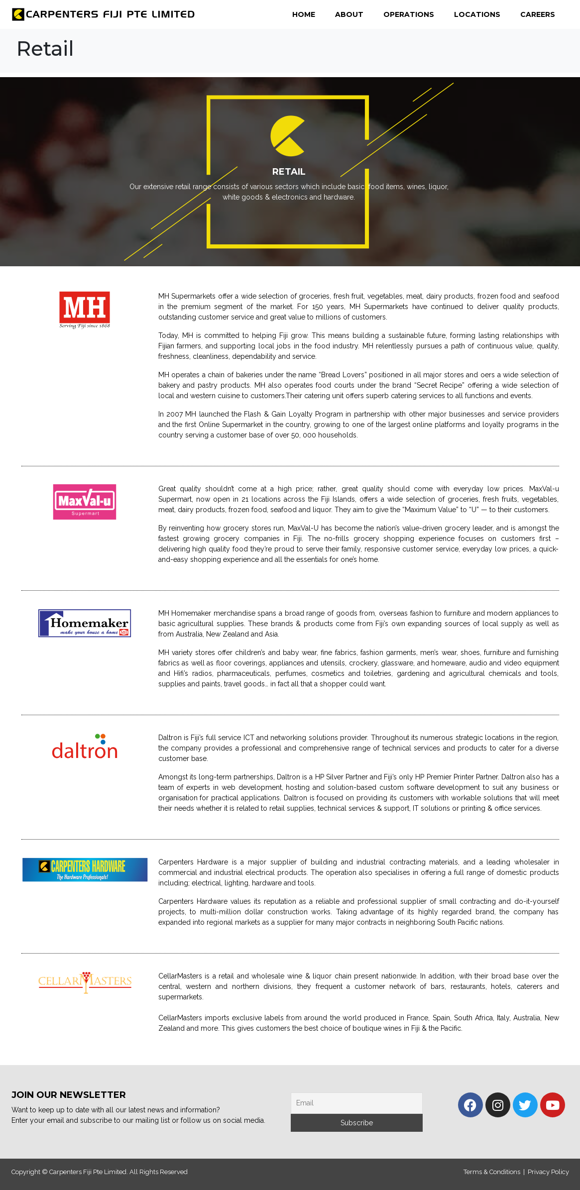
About (349, 14)
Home (303, 14)
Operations (408, 14)
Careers (537, 14)
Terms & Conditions (492, 1172)
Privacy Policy (548, 1172)
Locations (477, 14)
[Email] (357, 1103)
